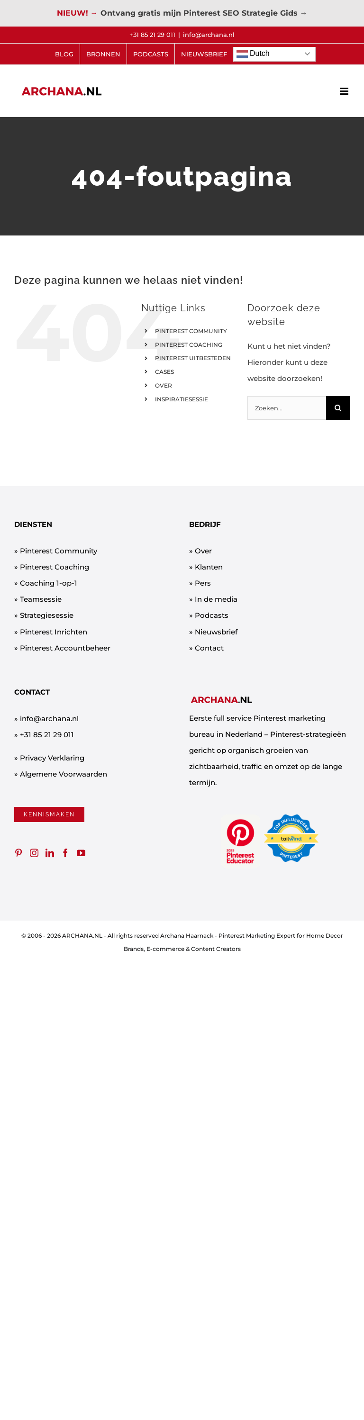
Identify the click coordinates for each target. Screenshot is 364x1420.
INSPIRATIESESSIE (181, 399)
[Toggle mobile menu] (345, 91)
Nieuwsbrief (216, 631)
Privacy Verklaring (52, 757)
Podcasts (211, 615)
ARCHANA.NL (82, 935)
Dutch (253, 54)
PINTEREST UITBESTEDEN (193, 358)
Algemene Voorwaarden (63, 773)
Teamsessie (41, 599)
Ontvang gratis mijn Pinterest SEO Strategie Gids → (204, 13)
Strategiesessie (46, 615)
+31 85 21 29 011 (47, 734)
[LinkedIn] (50, 853)
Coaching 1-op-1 (48, 583)
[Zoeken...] (286, 408)
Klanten (209, 566)
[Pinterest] (18, 853)
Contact (209, 647)
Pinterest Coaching (54, 566)
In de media (216, 599)
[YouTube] (81, 853)
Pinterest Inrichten (53, 631)
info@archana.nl (209, 34)
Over (203, 550)
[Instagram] (34, 853)
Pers (203, 583)
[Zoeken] (338, 408)
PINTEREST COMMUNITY (191, 331)
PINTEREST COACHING (188, 344)
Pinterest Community (58, 550)
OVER (163, 385)
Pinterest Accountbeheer (65, 647)
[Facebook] (65, 853)
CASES (164, 371)
